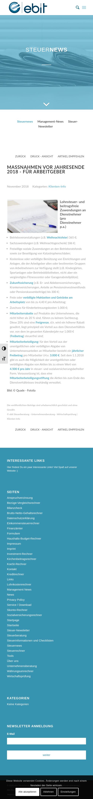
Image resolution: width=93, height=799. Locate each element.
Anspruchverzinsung (20, 497)
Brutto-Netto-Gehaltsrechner (25, 513)
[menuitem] (75, 7)
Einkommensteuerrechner (23, 523)
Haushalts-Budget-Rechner (24, 538)
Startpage (13, 620)
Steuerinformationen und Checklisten (30, 640)
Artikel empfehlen (71, 156)
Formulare (13, 533)
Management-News (50, 121)
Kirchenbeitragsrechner (21, 558)
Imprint (11, 548)
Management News (19, 589)
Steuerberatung (16, 635)
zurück (20, 156)
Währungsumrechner (20, 671)
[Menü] (84, 7)
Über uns (13, 660)
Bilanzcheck (14, 508)
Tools (10, 655)
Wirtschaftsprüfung (19, 676)
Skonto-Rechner (17, 609)
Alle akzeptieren (27, 792)
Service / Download (19, 604)
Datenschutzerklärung (21, 518)
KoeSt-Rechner (16, 564)
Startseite (13, 625)
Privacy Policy (16, 599)
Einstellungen (68, 792)
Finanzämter (15, 528)
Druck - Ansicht (41, 156)
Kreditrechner (15, 574)
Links (10, 579)
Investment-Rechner (20, 553)
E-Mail (11, 734)
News (10, 594)
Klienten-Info (57, 186)
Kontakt (12, 569)
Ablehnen (48, 792)
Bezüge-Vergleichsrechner (23, 502)
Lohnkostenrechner (19, 584)
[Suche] (75, 7)
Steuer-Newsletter (18, 630)
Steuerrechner (16, 650)
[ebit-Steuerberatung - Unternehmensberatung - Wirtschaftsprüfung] (38, 7)
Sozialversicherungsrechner (24, 615)
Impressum (14, 543)
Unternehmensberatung (22, 666)
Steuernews (25, 121)
